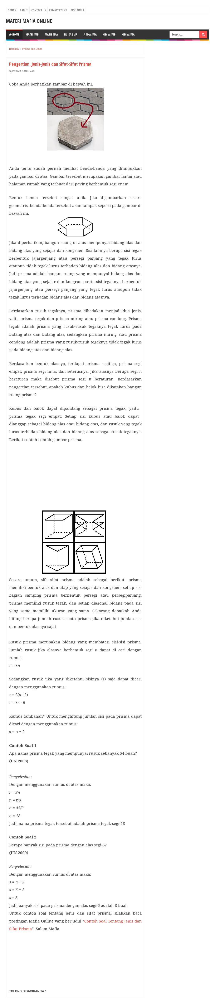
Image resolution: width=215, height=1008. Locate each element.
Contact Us (38, 10)
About (24, 10)
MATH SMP (32, 34)
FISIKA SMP (70, 34)
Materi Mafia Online (29, 20)
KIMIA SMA (128, 34)
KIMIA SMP (109, 34)
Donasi (12, 10)
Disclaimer (77, 10)
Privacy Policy (58, 10)
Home (14, 34)
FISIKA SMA (90, 34)
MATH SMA (51, 34)
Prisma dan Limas (23, 71)
